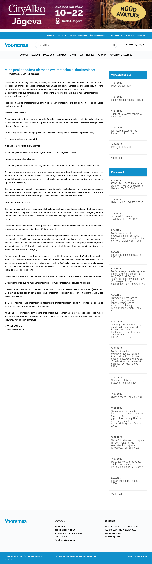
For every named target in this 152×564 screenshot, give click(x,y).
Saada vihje (142, 35)
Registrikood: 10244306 (66, 530)
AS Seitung (60, 526)
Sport (73, 55)
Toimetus (129, 35)
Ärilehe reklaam (99, 35)
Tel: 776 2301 (61, 537)
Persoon (101, 55)
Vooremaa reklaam (78, 35)
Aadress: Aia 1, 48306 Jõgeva (68, 533)
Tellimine (117, 35)
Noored (90, 55)
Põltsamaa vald (75, 556)
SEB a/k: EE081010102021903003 (120, 530)
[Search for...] (73, 45)
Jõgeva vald (61, 556)
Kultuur (35, 55)
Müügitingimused (112, 533)
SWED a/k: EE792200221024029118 (121, 526)
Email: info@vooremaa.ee (66, 540)
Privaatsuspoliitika (113, 537)
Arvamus (61, 55)
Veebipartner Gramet (137, 556)
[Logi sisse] (131, 44)
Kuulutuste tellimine (56, 35)
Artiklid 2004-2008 (31, 74)
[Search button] (114, 45)
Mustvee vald (90, 556)
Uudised (24, 55)
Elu (81, 55)
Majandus (48, 55)
